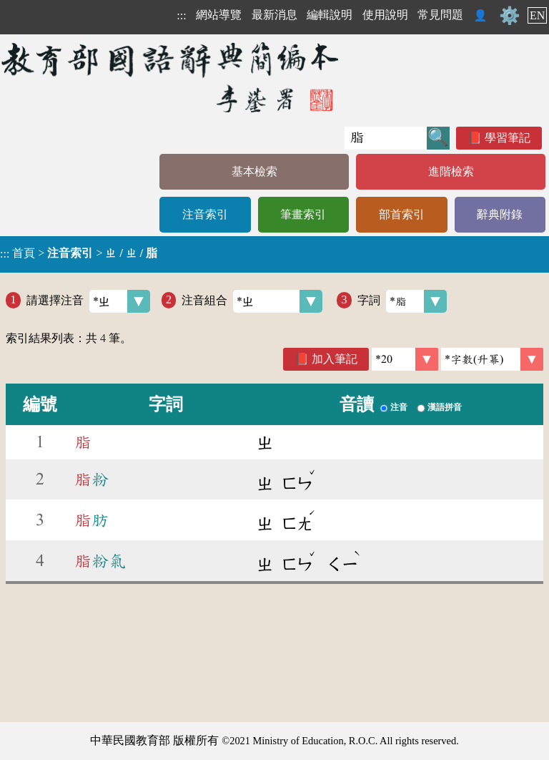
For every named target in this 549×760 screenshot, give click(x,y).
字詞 (402, 301)
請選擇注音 (88, 301)
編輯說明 (329, 15)
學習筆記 (507, 138)
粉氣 (100, 561)
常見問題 (440, 15)
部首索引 (402, 214)
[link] (492, 359)
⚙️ (509, 15)
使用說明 (385, 15)
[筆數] (405, 359)
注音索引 (205, 214)
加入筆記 (334, 359)
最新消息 (274, 15)
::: (181, 15)
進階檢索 (451, 171)
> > (78, 253)
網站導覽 (219, 15)
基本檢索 (254, 171)
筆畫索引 (303, 214)
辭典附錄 (500, 214)
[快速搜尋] (386, 138)
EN (537, 15)
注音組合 (252, 301)
